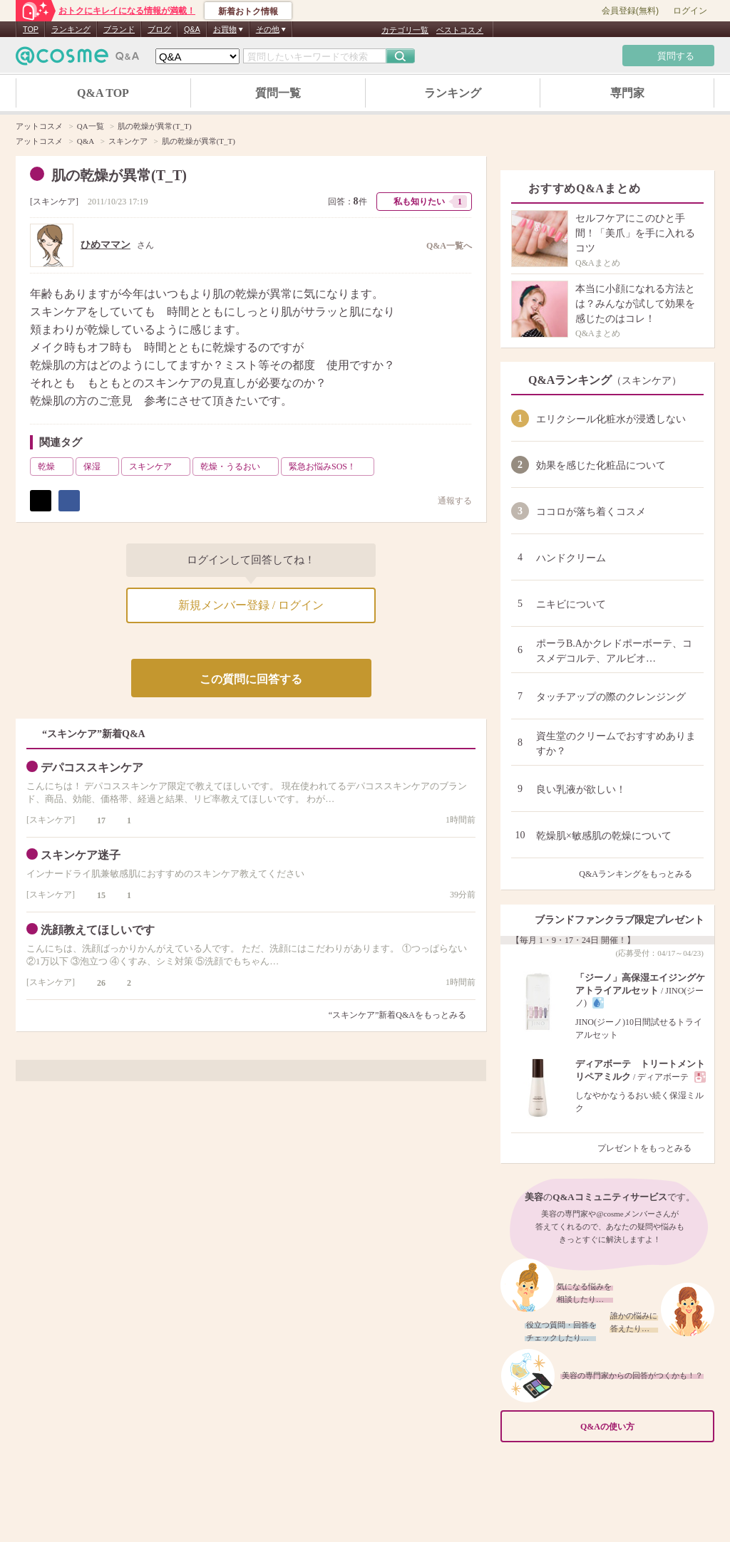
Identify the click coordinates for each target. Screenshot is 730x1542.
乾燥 (54, 467)
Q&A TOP (103, 93)
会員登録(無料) (630, 11)
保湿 (99, 467)
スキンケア (54, 201)
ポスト (40, 500)
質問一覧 (278, 93)
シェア (69, 500)
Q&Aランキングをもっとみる (641, 874)
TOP (30, 29)
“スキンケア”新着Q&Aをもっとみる (397, 1015)
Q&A (192, 29)
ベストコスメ (459, 30)
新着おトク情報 (248, 11)
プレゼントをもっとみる (650, 1148)
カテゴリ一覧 (404, 30)
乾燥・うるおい (238, 467)
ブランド (119, 29)
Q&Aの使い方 (643, 1426)
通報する (447, 500)
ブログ (159, 29)
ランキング (71, 29)
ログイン (690, 11)
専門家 (627, 93)
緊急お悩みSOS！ (330, 467)
